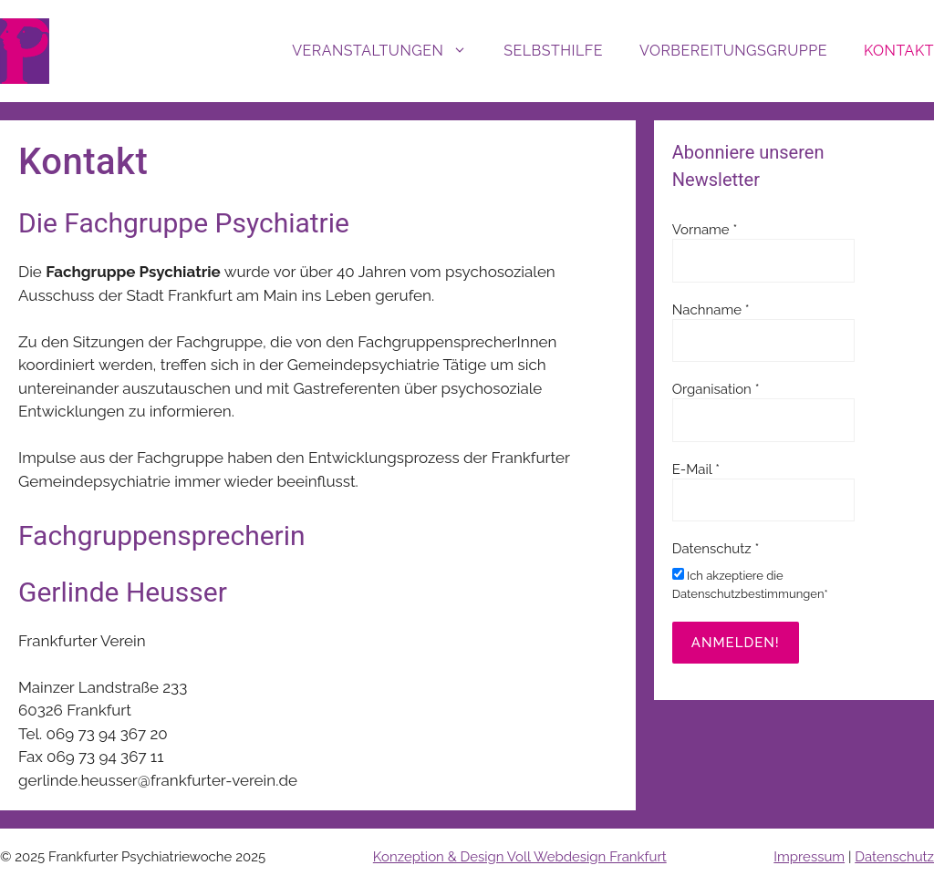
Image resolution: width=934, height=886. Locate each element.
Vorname (705, 230)
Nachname (711, 310)
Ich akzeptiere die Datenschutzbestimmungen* (750, 584)
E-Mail (696, 469)
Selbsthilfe (553, 50)
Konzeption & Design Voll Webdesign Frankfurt (520, 857)
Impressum (809, 857)
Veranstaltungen (388, 51)
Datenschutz (894, 857)
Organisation (716, 389)
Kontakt (899, 50)
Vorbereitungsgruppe (733, 50)
